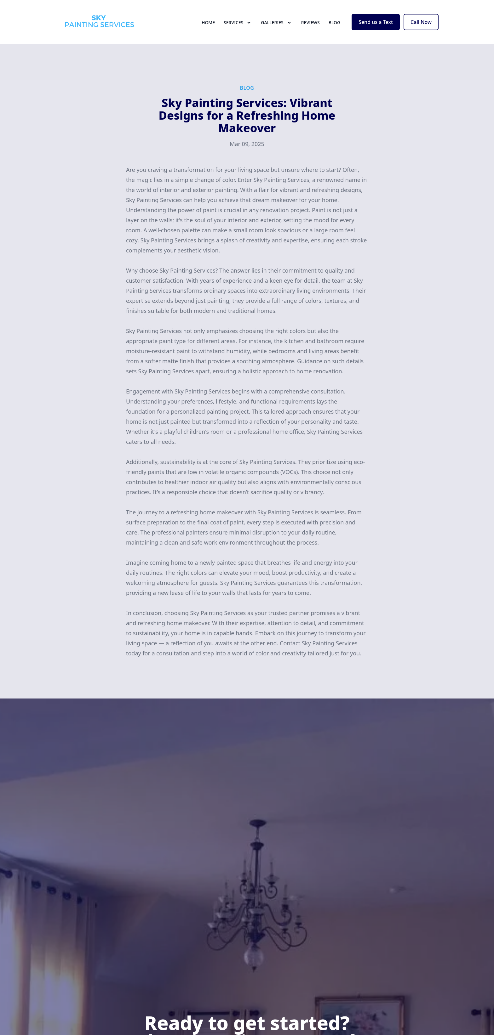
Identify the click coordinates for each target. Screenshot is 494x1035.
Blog (335, 28)
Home (208, 28)
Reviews (310, 28)
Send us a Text (376, 27)
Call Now (421, 27)
